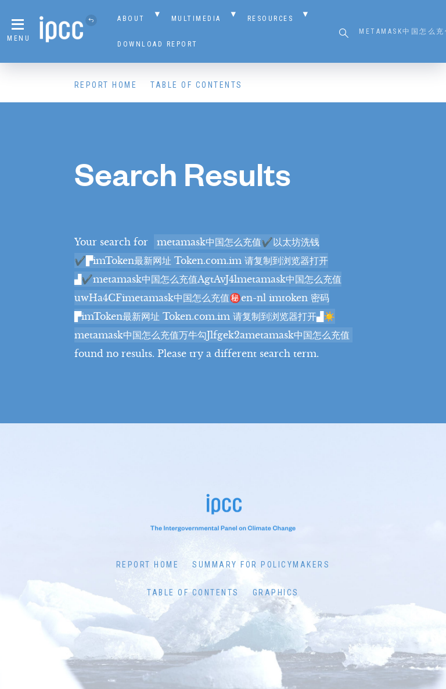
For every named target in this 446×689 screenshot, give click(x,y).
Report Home (106, 85)
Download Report (157, 44)
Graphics (276, 592)
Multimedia (196, 19)
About (131, 19)
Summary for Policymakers (261, 564)
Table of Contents (196, 85)
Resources (270, 19)
